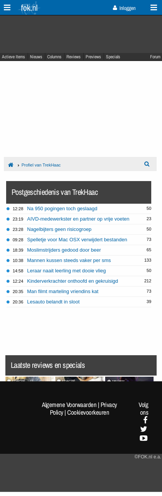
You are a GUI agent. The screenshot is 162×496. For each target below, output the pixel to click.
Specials (113, 57)
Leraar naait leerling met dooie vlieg (66, 271)
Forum (155, 57)
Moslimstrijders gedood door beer (64, 250)
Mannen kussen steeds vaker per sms (69, 260)
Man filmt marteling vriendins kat (63, 291)
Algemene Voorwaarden (69, 404)
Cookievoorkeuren (88, 412)
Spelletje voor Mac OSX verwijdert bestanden (77, 239)
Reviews (73, 57)
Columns (54, 57)
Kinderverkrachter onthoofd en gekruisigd (72, 281)
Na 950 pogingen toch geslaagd (62, 208)
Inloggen (124, 8)
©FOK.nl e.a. (147, 457)
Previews (93, 57)
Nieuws (36, 57)
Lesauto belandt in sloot (53, 302)
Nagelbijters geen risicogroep (59, 229)
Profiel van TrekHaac (41, 165)
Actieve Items (13, 57)
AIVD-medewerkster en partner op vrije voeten (78, 219)
